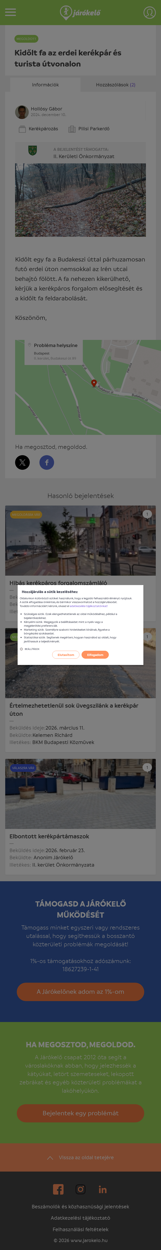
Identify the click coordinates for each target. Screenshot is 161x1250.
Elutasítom (66, 655)
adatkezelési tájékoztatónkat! (89, 606)
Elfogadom (95, 655)
